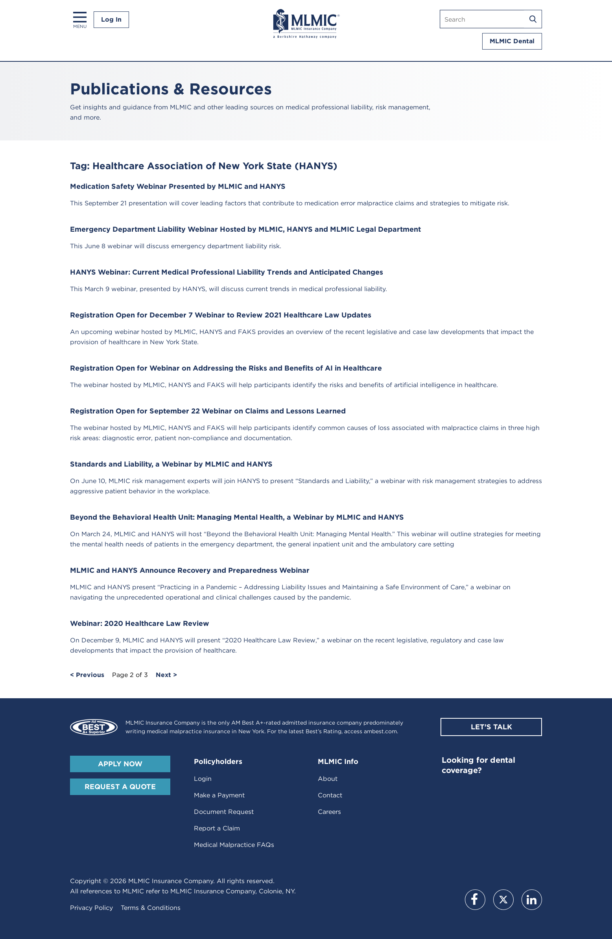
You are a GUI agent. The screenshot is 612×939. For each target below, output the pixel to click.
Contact (330, 795)
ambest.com (380, 731)
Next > (166, 675)
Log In (111, 19)
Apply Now (120, 764)
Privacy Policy (91, 907)
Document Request (224, 811)
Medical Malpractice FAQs (234, 845)
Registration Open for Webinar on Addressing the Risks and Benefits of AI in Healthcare (226, 368)
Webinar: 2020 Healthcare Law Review (139, 623)
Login (203, 778)
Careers (329, 811)
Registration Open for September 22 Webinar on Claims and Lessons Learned (208, 411)
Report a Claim (217, 828)
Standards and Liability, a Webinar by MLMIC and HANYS (171, 464)
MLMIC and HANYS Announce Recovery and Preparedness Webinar (190, 570)
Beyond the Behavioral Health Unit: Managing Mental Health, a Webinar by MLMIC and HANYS (237, 517)
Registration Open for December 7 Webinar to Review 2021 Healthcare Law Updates (220, 315)
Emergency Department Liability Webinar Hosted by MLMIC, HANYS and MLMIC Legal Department (245, 229)
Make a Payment (219, 795)
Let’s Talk (491, 727)
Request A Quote (120, 786)
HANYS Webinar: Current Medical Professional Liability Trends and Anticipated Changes (226, 272)
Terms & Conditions (151, 907)
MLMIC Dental (512, 41)
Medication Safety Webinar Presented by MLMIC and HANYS (178, 186)
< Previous (87, 675)
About (327, 778)
